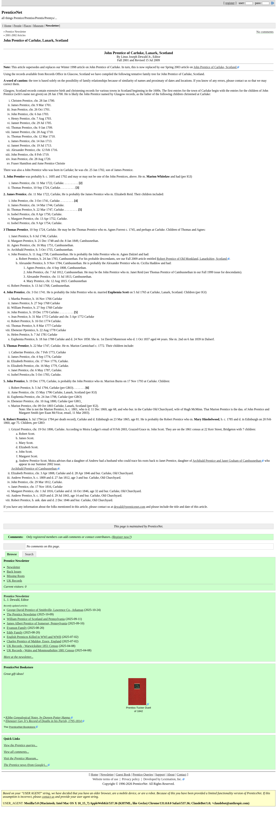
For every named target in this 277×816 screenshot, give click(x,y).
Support (160, 774)
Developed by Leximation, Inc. (163, 779)
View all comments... (16, 751)
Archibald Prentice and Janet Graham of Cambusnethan (227, 460)
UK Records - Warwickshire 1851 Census (32, 646)
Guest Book (123, 774)
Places (27, 25)
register (230, 3)
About (171, 774)
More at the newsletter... (18, 656)
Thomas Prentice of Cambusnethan (172, 272)
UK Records (14, 580)
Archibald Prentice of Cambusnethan (34, 468)
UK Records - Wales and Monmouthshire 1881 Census (40, 650)
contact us (48, 796)
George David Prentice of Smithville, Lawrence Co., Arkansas (45, 610)
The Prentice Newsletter (22, 614)
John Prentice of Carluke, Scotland (215, 67)
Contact (181, 774)
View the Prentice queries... (20, 745)
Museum (38, 25)
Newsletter (13, 567)
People (17, 25)
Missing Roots (16, 576)
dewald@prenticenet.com (129, 506)
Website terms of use (105, 779)
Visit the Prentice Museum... (21, 758)
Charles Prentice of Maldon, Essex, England (34, 641)
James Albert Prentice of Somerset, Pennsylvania (37, 623)
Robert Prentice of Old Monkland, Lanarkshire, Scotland (192, 258)
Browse (12, 554)
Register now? (121, 537)
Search (29, 554)
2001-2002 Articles (15, 35)
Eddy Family (15, 632)
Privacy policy (131, 779)
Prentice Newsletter (15, 31)
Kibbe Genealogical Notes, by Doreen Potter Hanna (38, 717)
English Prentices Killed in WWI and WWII (34, 636)
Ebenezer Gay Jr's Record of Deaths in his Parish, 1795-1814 (44, 721)
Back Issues (14, 571)
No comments (265, 32)
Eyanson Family (17, 627)
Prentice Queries (143, 774)
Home (7, 25)
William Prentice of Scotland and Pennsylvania (36, 619)
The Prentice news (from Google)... (25, 765)
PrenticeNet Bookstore (22, 727)
